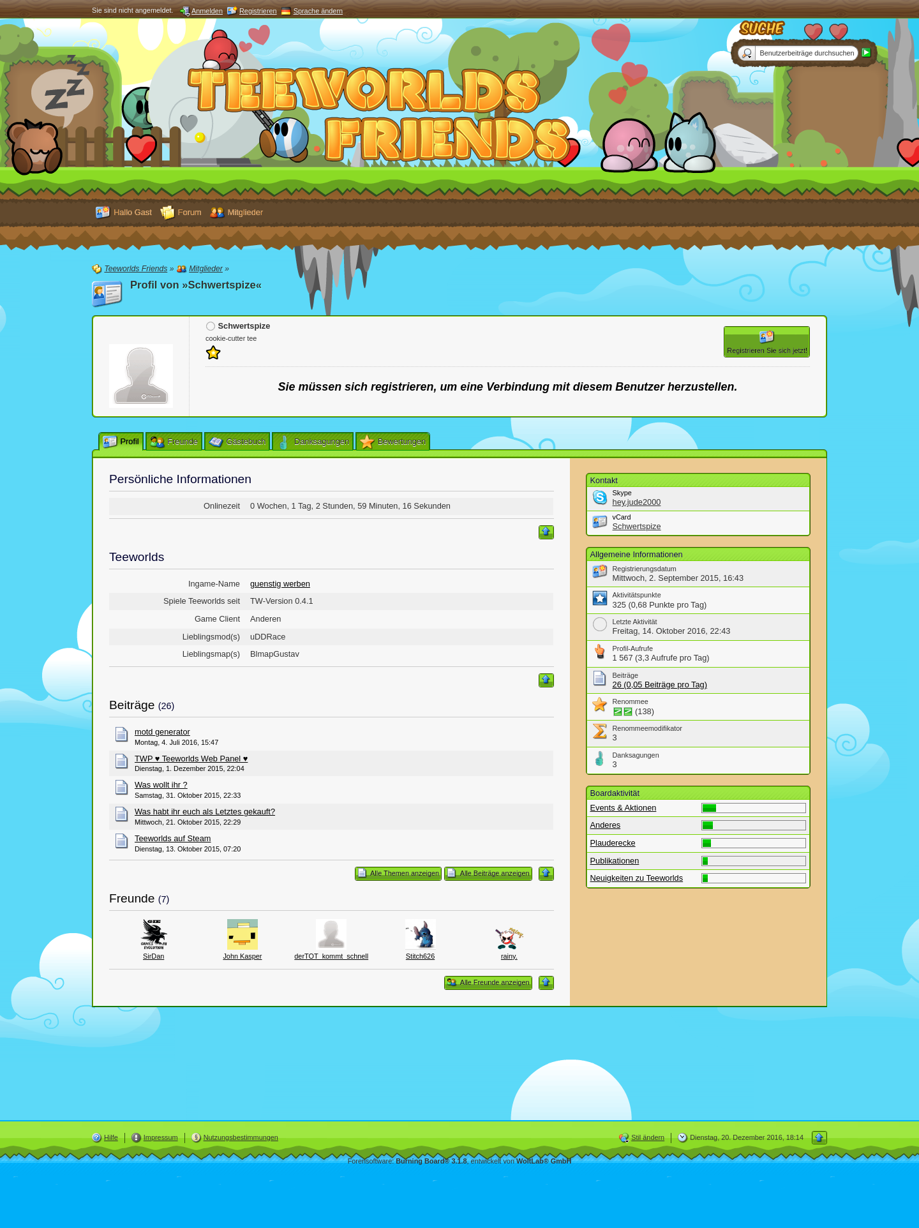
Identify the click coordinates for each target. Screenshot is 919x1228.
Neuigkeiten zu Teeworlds (637, 878)
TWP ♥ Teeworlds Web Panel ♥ (191, 758)
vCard (622, 517)
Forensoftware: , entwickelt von (460, 1161)
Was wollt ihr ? (161, 785)
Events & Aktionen (623, 807)
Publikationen (614, 860)
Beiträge (131, 705)
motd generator (162, 732)
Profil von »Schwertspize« (196, 285)
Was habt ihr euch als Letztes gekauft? (205, 811)
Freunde (131, 898)
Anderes (605, 825)
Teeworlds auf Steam (173, 838)
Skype (622, 493)
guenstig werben (280, 583)
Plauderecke (613, 843)
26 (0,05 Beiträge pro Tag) (660, 684)
